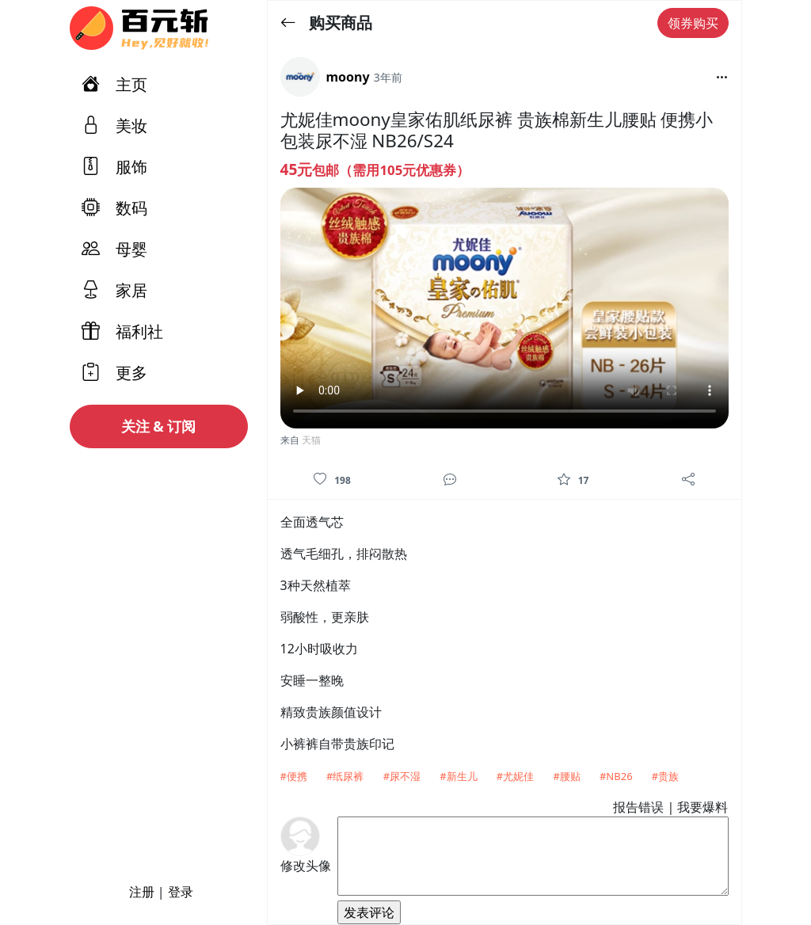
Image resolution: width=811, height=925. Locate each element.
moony (348, 77)
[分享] (688, 479)
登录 (180, 891)
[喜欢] (320, 479)
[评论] (450, 479)
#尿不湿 (402, 776)
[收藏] (564, 479)
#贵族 (665, 776)
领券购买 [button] (693, 23)
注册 (141, 891)
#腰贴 (566, 776)
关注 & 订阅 (158, 426)
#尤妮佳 (515, 776)
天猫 (311, 440)
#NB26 (616, 776)
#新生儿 (458, 776)
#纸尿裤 (345, 776)
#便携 (293, 776)
